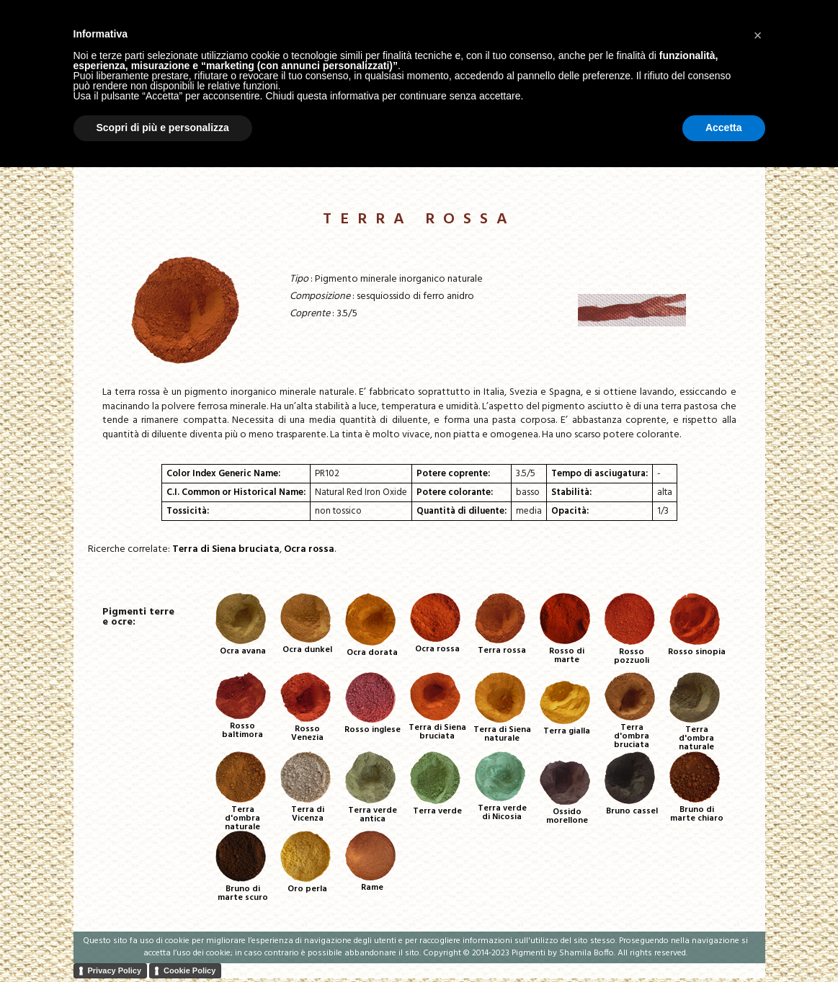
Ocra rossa (309, 549)
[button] (758, 849)
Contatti (737, 156)
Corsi (688, 156)
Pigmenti (547, 156)
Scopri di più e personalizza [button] (163, 942)
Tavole (599, 156)
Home (496, 156)
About (645, 156)
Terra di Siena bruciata (226, 549)
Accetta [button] (723, 942)
